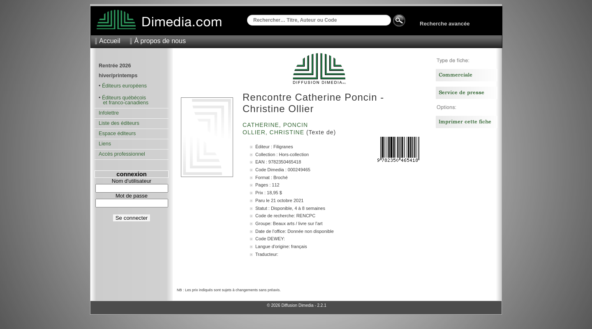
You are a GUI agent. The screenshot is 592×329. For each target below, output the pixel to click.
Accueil (109, 40)
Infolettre (109, 113)
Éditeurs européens (124, 86)
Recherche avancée (444, 24)
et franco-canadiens (123, 103)
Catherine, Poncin (276, 125)
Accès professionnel (122, 154)
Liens (105, 144)
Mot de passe (132, 196)
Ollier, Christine (274, 132)
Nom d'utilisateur (131, 181)
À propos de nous (159, 40)
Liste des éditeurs (119, 123)
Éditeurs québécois (124, 98)
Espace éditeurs (117, 133)
